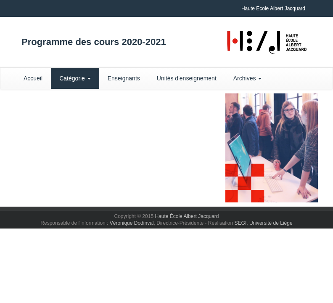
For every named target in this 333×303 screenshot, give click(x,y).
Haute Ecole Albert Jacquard (273, 8)
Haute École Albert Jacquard (187, 216)
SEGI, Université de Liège (264, 223)
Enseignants (124, 78)
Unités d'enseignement (187, 78)
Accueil (33, 78)
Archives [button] (247, 78)
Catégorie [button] (75, 78)
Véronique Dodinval (132, 223)
